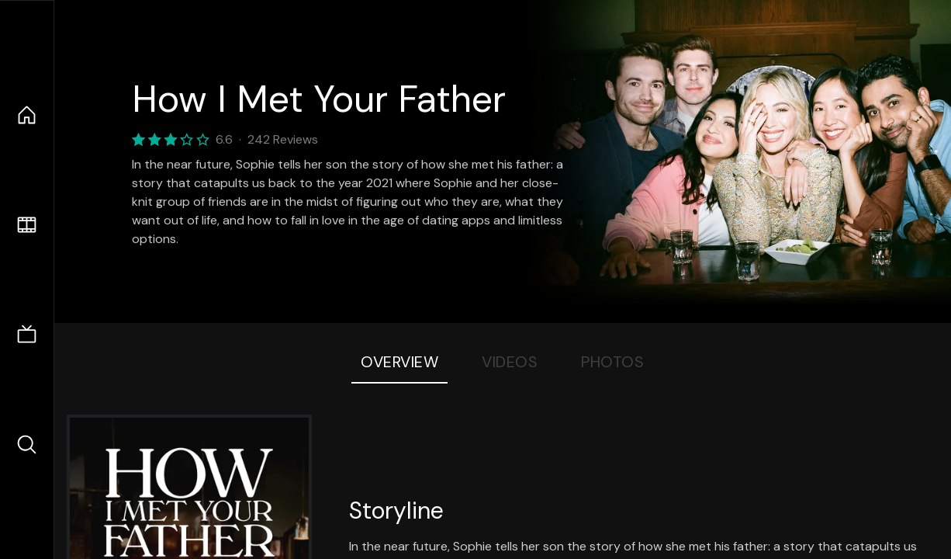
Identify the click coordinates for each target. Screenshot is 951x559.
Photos (612, 362)
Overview (399, 362)
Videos (510, 362)
